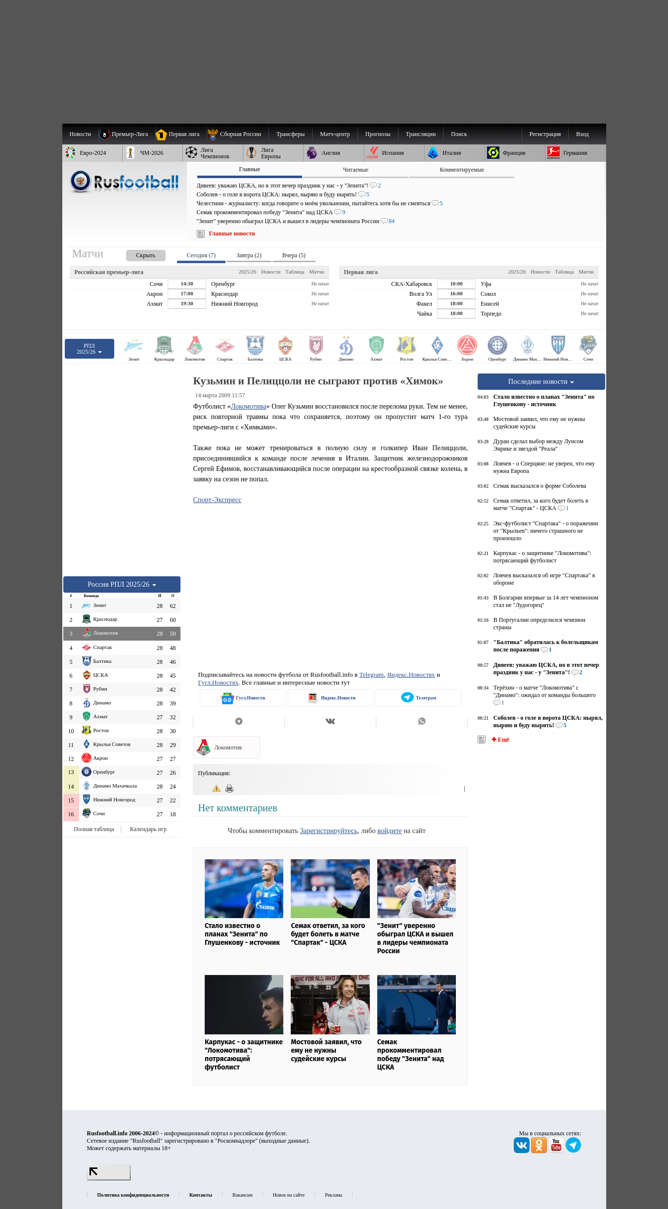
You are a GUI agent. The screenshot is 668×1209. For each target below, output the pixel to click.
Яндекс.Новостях (411, 674)
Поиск (459, 134)
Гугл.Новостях (218, 682)
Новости (270, 272)
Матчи (316, 272)
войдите (389, 831)
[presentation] (136, 253)
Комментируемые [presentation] (462, 169)
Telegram (371, 674)
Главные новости (232, 233)
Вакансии (242, 1195)
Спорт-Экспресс (217, 500)
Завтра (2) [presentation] (248, 255)
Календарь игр (148, 829)
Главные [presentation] (249, 169)
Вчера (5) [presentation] (294, 255)
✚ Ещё (499, 739)
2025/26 (247, 272)
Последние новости (541, 381)
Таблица (294, 272)
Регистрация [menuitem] (545, 134)
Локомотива (249, 406)
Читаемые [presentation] (355, 169)
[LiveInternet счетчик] (109, 1178)
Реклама (333, 1195)
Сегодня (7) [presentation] (201, 255)
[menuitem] (237, 134)
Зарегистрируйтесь (328, 831)
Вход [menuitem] (582, 134)
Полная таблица (94, 829)
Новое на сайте (289, 1195)
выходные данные (284, 1140)
